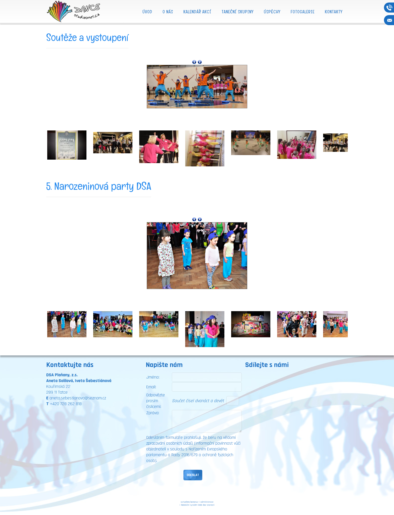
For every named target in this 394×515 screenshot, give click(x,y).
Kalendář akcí (197, 12)
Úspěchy (272, 12)
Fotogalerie (303, 12)
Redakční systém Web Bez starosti (198, 504)
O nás (168, 12)
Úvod (147, 12)
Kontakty (333, 12)
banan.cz (194, 501)
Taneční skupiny (238, 12)
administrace (207, 501)
